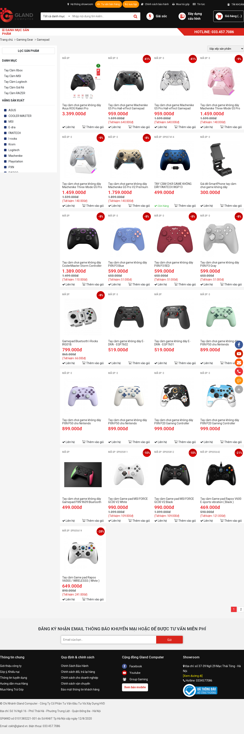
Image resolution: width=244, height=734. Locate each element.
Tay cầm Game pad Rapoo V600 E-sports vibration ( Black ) (220, 500)
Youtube (131, 672)
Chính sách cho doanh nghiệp (79, 677)
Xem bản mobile (135, 687)
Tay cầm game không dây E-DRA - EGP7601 (172, 343)
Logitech (14, 150)
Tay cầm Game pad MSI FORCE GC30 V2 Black (174, 500)
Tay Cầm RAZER (14, 93)
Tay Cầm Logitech (15, 81)
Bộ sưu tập (131, 4)
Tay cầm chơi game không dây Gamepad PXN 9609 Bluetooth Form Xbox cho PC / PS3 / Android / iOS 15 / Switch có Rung (81, 500)
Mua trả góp (180, 4)
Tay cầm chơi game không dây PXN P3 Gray (219, 264)
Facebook (132, 666)
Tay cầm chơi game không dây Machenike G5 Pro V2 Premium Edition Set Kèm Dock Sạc (128, 185)
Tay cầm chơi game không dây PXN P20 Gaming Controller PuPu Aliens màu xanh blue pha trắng (220, 421)
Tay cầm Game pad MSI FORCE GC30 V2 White (128, 500)
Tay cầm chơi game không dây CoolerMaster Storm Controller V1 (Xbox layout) (82, 264)
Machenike (16, 155)
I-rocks (13, 138)
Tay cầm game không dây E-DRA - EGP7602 (126, 343)
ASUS (12, 110)
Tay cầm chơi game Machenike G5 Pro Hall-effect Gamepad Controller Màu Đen (128, 106)
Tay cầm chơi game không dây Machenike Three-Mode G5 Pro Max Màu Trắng (82, 185)
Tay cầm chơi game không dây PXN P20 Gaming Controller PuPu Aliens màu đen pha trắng (174, 421)
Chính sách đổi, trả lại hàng (78, 671)
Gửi (169, 639)
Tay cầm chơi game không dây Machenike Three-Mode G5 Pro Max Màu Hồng (220, 106)
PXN (11, 167)
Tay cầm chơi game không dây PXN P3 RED (173, 264)
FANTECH (15, 133)
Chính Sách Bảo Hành (74, 666)
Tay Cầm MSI (12, 76)
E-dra (12, 127)
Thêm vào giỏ (95, 127)
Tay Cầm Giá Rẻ (14, 87)
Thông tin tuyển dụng (13, 677)
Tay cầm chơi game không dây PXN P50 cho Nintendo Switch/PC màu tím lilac (81, 421)
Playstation (16, 161)
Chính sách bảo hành (155, 4)
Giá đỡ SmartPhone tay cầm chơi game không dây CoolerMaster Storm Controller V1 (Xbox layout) (220, 185)
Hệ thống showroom (80, 4)
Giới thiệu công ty (11, 666)
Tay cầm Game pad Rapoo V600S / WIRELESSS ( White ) (80, 579)
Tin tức (199, 4)
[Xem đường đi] (193, 675)
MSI (11, 121)
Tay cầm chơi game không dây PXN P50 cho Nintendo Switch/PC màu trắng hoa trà (127, 421)
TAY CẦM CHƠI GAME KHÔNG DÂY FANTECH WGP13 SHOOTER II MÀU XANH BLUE (173, 185)
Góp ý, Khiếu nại (10, 671)
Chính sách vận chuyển (75, 683)
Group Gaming (135, 679)
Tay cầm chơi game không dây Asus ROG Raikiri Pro (81, 106)
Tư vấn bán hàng (108, 4)
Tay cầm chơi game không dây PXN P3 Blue (127, 264)
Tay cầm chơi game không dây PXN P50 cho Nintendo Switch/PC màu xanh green (219, 343)
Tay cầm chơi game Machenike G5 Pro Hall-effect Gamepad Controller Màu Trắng (174, 106)
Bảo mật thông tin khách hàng (80, 689)
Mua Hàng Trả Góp (12, 689)
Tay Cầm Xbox (13, 70)
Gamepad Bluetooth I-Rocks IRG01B (80, 343)
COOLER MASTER (20, 116)
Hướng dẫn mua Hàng (14, 683)
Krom (12, 144)
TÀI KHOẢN (235, 4)
